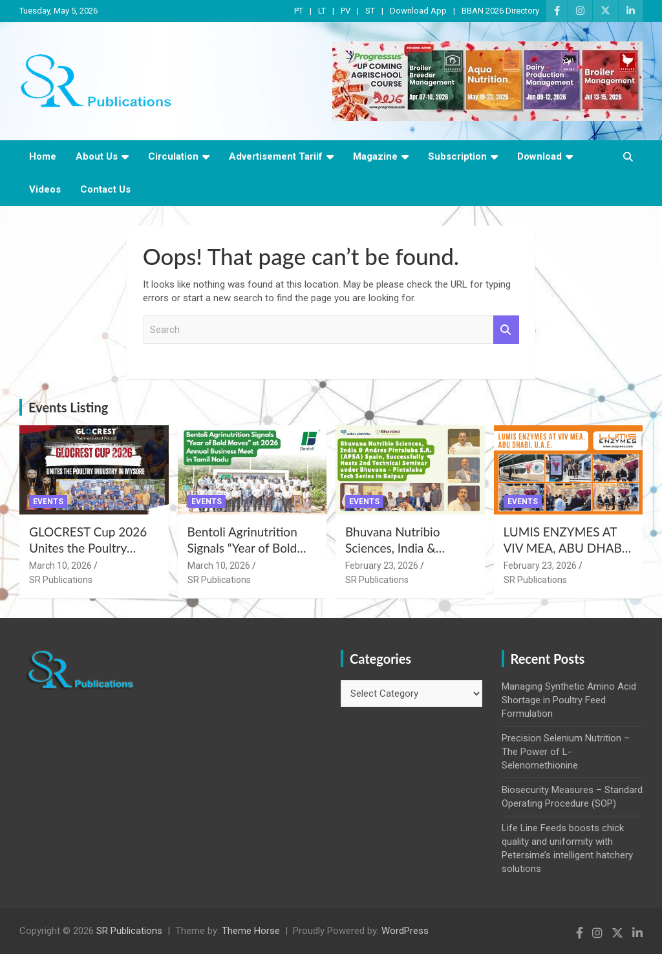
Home (42, 156)
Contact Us (105, 189)
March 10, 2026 (60, 565)
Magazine (375, 156)
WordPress (405, 931)
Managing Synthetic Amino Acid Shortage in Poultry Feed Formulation (569, 700)
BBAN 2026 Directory (500, 11)
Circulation (173, 156)
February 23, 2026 (381, 565)
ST (370, 11)
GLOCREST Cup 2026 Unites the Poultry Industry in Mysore (88, 547)
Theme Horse (251, 931)
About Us (97, 156)
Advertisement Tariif (276, 156)
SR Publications (60, 580)
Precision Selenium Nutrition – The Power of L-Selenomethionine (566, 751)
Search (506, 329)
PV (345, 11)
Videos (45, 189)
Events (48, 501)
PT (298, 11)
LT (322, 11)
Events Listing (68, 407)
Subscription (457, 156)
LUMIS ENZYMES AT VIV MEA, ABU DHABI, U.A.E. (566, 547)
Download (539, 156)
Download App (418, 11)
